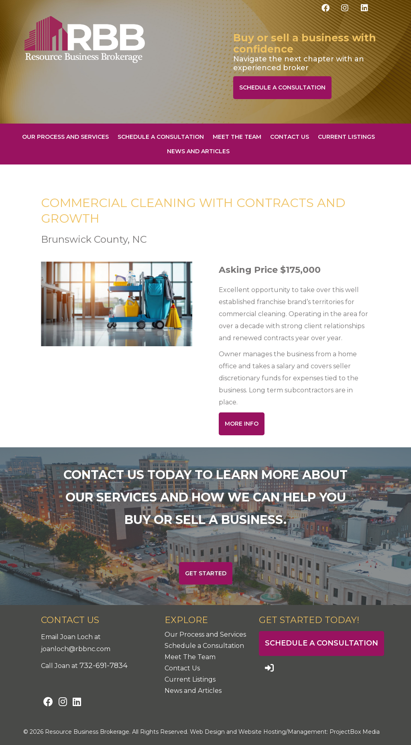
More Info (241, 423)
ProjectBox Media (355, 731)
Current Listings (346, 136)
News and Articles (198, 151)
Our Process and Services (65, 136)
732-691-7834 (103, 665)
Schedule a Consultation (282, 87)
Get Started (205, 573)
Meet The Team (237, 136)
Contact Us (289, 136)
